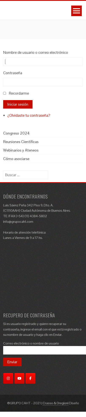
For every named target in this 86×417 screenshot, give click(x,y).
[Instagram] (8, 378)
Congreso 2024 (16, 133)
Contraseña (12, 72)
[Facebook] (30, 378)
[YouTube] (19, 378)
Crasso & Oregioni (55, 403)
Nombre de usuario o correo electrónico (35, 52)
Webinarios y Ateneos (20, 150)
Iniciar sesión (17, 104)
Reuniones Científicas (20, 141)
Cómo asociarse (16, 158)
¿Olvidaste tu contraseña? (28, 115)
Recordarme (19, 93)
